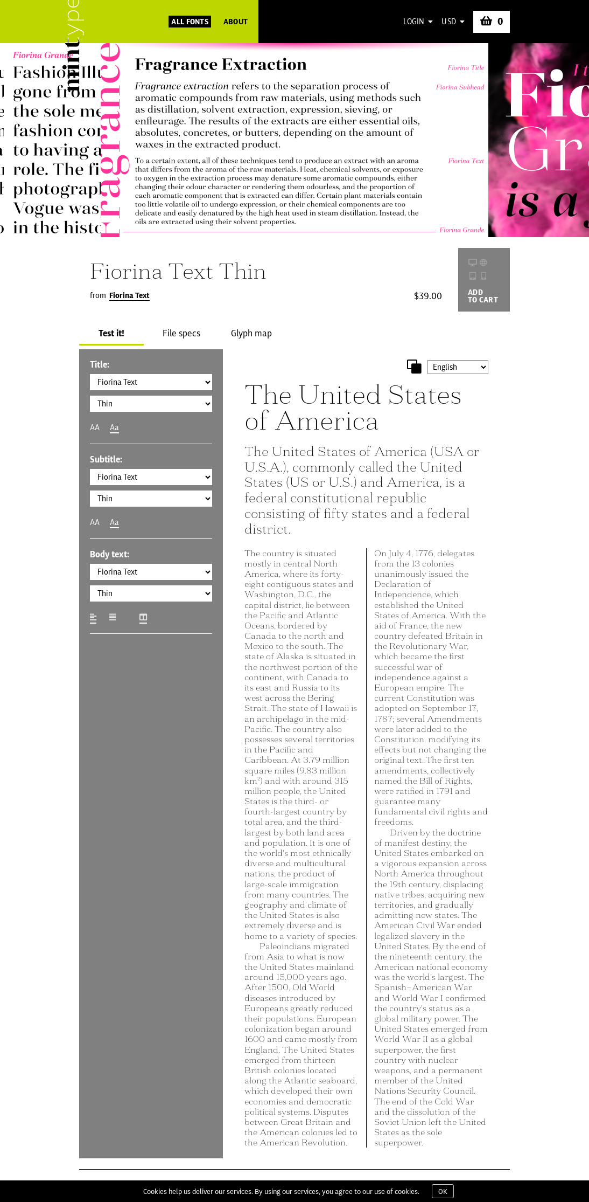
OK (442, 1191)
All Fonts (189, 21)
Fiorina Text (129, 295)
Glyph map (251, 333)
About (235, 21)
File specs (181, 333)
